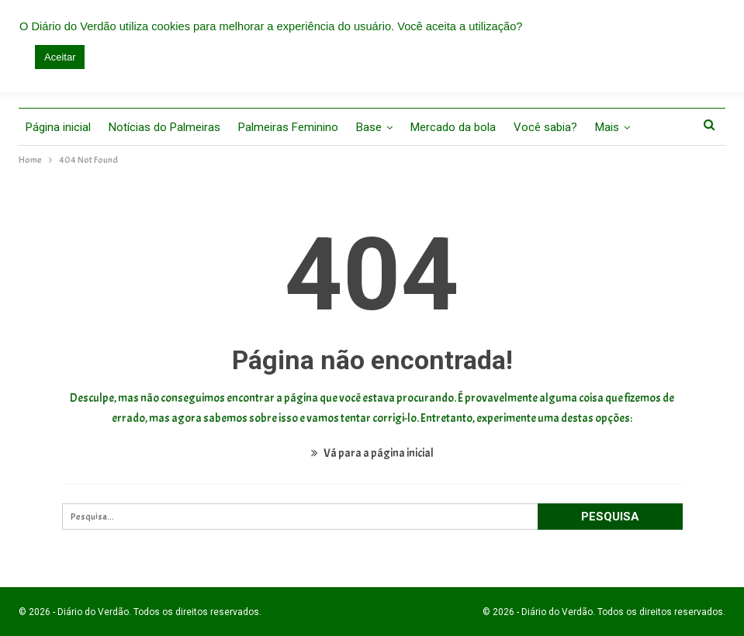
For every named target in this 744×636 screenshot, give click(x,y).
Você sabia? (545, 127)
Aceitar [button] (59, 57)
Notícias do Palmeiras (164, 127)
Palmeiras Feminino (288, 127)
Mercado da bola (453, 127)
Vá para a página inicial (372, 453)
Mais (607, 127)
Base (369, 127)
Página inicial (58, 127)
